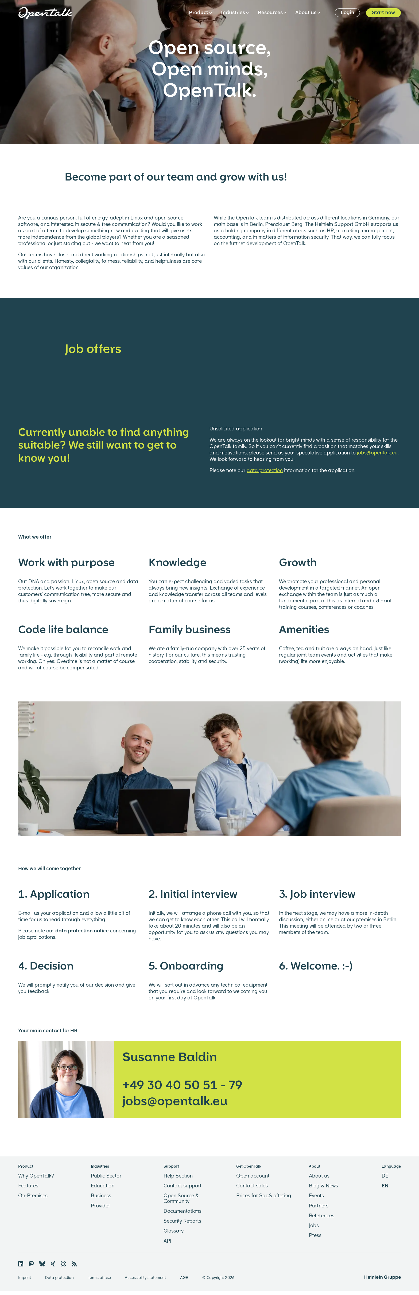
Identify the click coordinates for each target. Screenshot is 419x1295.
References (321, 1216)
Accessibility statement (146, 1278)
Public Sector (106, 1176)
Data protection (60, 1278)
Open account (252, 1176)
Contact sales (252, 1186)
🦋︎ (42, 1263)
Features (28, 1186)
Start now (383, 12)
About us (307, 12)
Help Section (178, 1176)
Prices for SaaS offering (263, 1196)
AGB (184, 1278)
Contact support (182, 1186)
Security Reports (182, 1221)
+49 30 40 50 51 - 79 (182, 1086)
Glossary (174, 1231)
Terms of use (100, 1278)
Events (316, 1196)
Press (315, 1235)
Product (200, 12)
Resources (272, 12)
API (167, 1241)
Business (101, 1196)
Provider (100, 1206)
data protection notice (82, 931)
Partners (318, 1206)
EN (385, 1186)
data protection (265, 470)
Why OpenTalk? (36, 1176)
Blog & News (323, 1186)
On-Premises (33, 1196)
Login (347, 12)
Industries (234, 12)
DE (385, 1176)
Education (102, 1186)
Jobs (314, 1225)
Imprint (25, 1278)
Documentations (182, 1211)
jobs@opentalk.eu (377, 453)
